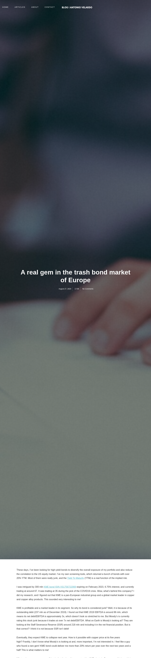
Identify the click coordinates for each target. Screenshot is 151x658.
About (35, 7)
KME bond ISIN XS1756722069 (60, 587)
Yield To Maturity (75, 578)
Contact (50, 7)
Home (5, 7)
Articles (20, 7)
